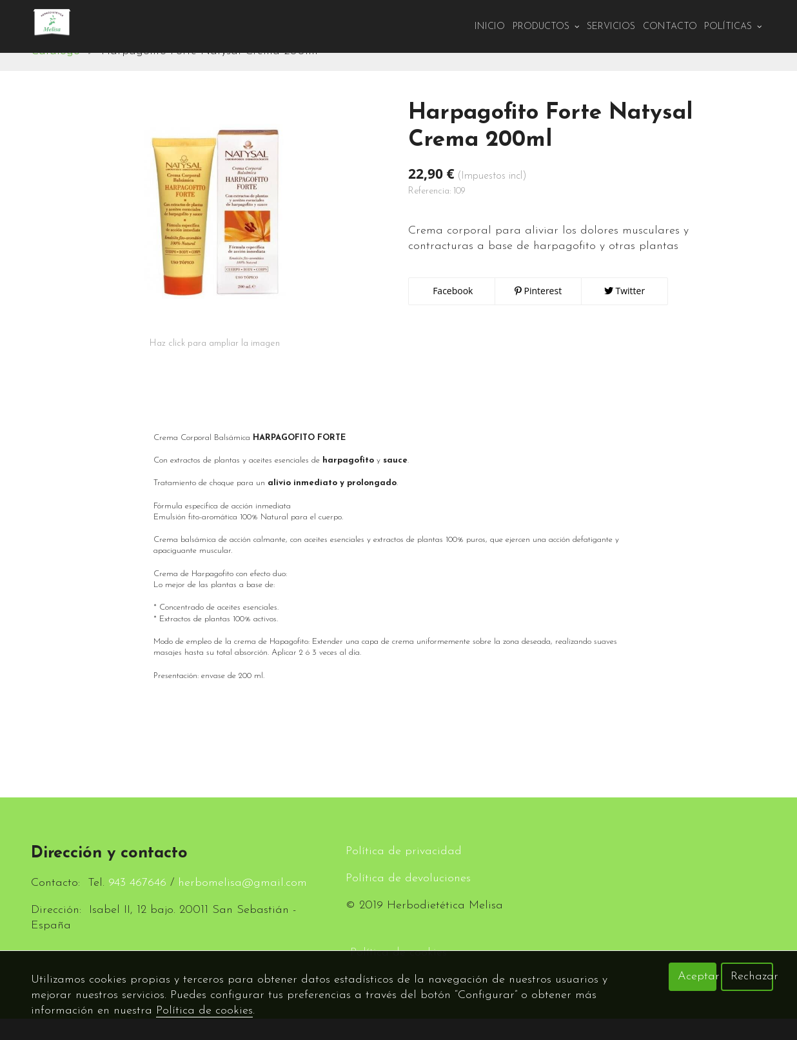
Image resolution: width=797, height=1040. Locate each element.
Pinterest (538, 312)
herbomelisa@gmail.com (242, 904)
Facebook (452, 312)
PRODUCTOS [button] (546, 27)
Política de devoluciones (408, 900)
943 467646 (137, 904)
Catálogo (55, 72)
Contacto (670, 27)
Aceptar (697, 976)
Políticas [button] (733, 27)
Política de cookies (204, 1011)
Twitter (624, 312)
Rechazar (752, 976)
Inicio (490, 27)
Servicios (611, 27)
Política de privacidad (404, 872)
